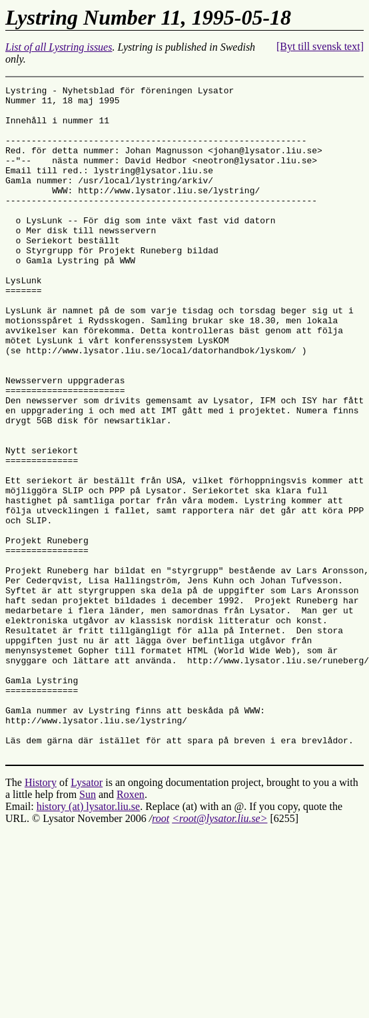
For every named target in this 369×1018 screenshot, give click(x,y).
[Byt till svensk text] (320, 46)
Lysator (87, 916)
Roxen (131, 928)
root (160, 952)
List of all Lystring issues (58, 47)
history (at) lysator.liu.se (89, 940)
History (41, 916)
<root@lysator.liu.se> (219, 952)
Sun (87, 928)
